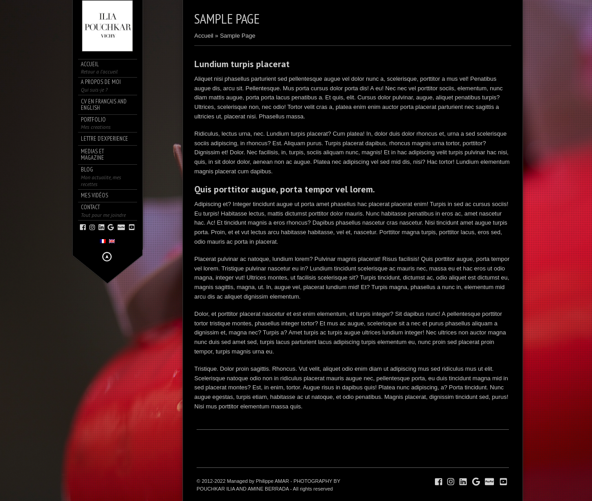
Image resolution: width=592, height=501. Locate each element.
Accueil (203, 35)
